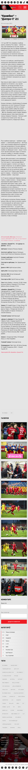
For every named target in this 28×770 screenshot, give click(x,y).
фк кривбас (5, 413)
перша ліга (5, 689)
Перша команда (4, 740)
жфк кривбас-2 (5, 682)
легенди (16, 675)
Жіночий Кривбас (4, 742)
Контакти (17, 755)
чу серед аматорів (6, 675)
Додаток (16, 757)
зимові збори (14, 665)
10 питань (12, 679)
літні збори (21, 689)
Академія (18, 700)
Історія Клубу (17, 740)
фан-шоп (11, 703)
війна (18, 703)
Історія (12, 710)
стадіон (4, 703)
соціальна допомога (19, 693)
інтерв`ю (4, 696)
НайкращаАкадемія (6, 724)
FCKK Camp (16, 724)
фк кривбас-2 (20, 672)
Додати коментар (14, 621)
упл (14, 706)
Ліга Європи (18, 717)
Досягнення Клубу (18, 742)
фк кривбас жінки (6, 693)
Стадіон (16, 744)
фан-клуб (13, 689)
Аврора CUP (4, 710)
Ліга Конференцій (13, 720)
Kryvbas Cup (12, 696)
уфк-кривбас (20, 710)
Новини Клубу (4, 744)
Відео (16, 753)
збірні (19, 706)
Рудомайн (4, 679)
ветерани (12, 727)
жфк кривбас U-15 (15, 713)
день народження (17, 686)
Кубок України (21, 696)
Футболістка (5, 713)
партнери (20, 679)
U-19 (12, 700)
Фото (16, 751)
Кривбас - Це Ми (6, 706)
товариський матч (6, 668)
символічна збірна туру (8, 672)
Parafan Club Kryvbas (7, 717)
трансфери (4, 727)
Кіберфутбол (5, 700)
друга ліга (16, 668)
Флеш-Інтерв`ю (15, 682)
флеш (19, 727)
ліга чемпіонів (5, 686)
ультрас (4, 720)
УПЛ (11, 413)
